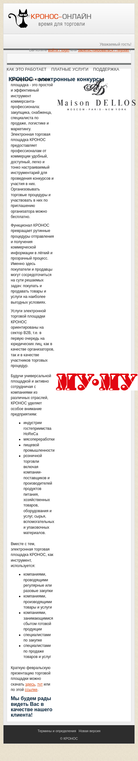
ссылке (31, 689)
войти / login (58, 50)
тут (40, 684)
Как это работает (27, 69)
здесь (30, 684)
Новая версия (89, 731)
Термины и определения (56, 731)
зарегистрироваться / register (103, 50)
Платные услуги (70, 69)
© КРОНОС (69, 738)
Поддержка (106, 69)
